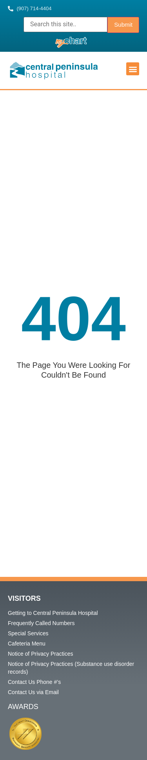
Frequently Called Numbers (41, 623)
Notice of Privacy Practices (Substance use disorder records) (71, 668)
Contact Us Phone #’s (34, 682)
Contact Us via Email (33, 692)
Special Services (28, 633)
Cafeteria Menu (26, 643)
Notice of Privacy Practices (40, 654)
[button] (132, 68)
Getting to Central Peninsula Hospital (53, 613)
